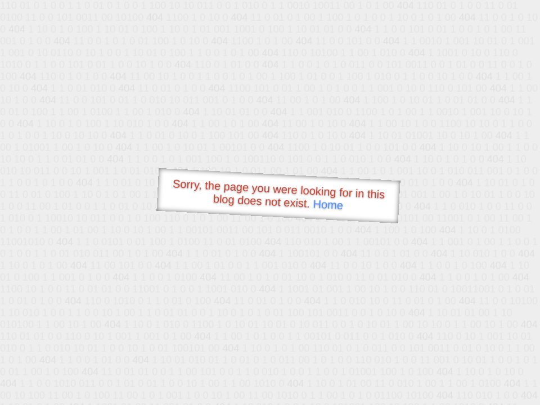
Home (328, 204)
